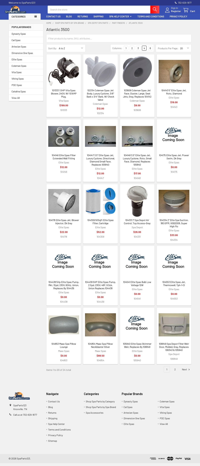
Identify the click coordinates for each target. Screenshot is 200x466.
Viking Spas (18, 81)
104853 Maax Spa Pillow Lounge (63, 348)
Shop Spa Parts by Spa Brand (101, 409)
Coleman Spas (19, 68)
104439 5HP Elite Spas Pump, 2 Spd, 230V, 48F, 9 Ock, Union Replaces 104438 (100, 287)
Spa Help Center (120, 19)
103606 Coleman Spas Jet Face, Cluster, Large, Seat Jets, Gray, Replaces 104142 (137, 96)
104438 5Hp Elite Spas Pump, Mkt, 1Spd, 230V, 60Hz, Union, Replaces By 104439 (63, 287)
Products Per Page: (168, 51)
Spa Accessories (94, 415)
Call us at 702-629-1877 (25, 417)
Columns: (117, 50)
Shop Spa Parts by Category (100, 404)
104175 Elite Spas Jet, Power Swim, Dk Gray (174, 159)
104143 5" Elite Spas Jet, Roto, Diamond (173, 95)
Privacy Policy (178, 19)
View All (16, 100)
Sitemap (52, 443)
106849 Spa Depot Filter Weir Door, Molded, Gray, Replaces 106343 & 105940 (174, 349)
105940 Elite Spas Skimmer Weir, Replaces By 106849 (137, 348)
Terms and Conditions (150, 19)
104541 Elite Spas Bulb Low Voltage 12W (137, 286)
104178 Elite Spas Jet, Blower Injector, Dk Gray (64, 224)
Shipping (98, 19)
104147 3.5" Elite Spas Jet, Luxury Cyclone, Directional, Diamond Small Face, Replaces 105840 (100, 162)
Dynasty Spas (19, 36)
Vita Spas (17, 74)
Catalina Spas (19, 94)
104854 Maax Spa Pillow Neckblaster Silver (100, 348)
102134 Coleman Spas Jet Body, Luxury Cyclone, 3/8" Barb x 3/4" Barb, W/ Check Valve (100, 98)
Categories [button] (18, 19)
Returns (83, 19)
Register (172, 12)
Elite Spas (17, 62)
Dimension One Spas (22, 55)
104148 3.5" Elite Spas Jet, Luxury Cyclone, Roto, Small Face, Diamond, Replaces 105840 (137, 162)
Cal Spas (16, 42)
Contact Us (53, 19)
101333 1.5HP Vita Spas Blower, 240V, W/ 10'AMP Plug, (64, 96)
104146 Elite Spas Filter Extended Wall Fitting (64, 159)
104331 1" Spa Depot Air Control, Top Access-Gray (137, 224)
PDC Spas (17, 87)
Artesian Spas (19, 49)
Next (186, 372)
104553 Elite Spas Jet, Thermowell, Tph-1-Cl (173, 286)
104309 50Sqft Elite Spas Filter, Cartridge (100, 224)
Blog (69, 19)
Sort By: (52, 51)
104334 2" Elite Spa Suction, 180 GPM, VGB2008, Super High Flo (174, 226)
